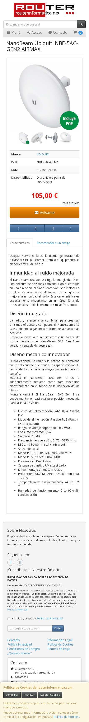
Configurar (12, 695)
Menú (13, 32)
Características (20, 243)
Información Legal (60, 640)
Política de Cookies (66, 717)
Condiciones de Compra (23, 649)
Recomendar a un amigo (53, 243)
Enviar (57, 628)
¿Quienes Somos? (19, 653)
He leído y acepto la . (37, 618)
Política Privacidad (19, 644)
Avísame (44, 212)
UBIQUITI (43, 154)
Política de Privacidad (17, 609)
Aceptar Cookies (50, 695)
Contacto (57, 32)
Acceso (34, 32)
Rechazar (29, 695)
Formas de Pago (59, 649)
